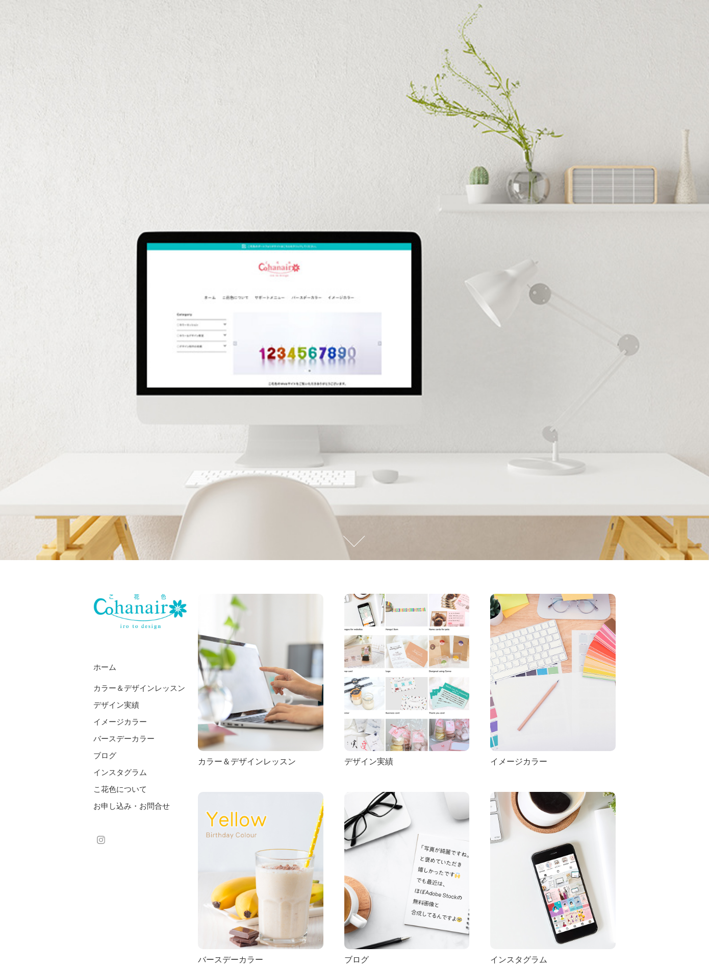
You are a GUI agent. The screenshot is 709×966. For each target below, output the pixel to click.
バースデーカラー (124, 738)
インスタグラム (120, 772)
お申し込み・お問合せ (131, 806)
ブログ (104, 755)
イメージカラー (120, 722)
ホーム (104, 667)
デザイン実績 (116, 705)
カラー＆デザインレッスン (139, 688)
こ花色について (120, 789)
